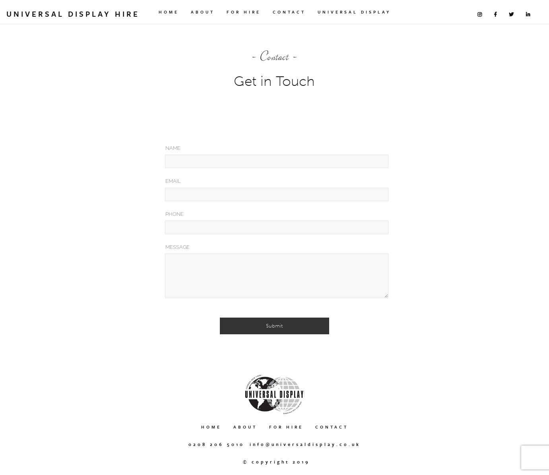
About (203, 12)
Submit (274, 326)
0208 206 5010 (216, 444)
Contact (289, 12)
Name (172, 148)
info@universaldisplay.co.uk (305, 444)
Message (177, 247)
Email (173, 181)
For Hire (244, 12)
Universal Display (354, 12)
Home (169, 12)
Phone (174, 214)
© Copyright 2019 (276, 461)
